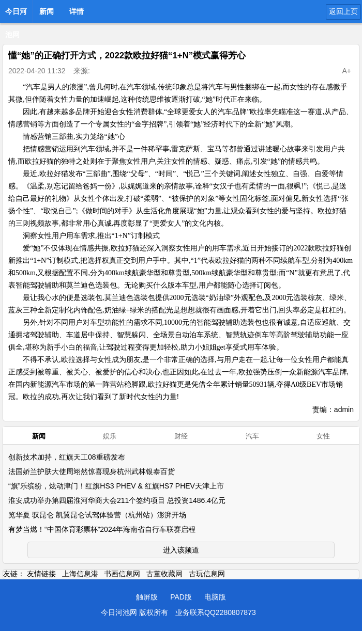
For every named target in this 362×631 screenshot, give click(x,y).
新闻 (46, 11)
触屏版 (147, 597)
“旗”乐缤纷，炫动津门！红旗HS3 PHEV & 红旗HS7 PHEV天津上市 (116, 486)
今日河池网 (16, 14)
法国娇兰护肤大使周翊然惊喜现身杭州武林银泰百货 (91, 471)
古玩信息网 (207, 574)
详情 (76, 11)
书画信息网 (122, 574)
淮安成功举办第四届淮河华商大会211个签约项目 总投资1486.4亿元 (116, 500)
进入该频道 (181, 550)
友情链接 (41, 574)
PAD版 (181, 597)
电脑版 (215, 597)
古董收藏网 (164, 574)
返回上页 (343, 11)
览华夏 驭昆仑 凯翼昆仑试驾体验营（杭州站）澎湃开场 (97, 515)
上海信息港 (80, 574)
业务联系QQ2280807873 (215, 612)
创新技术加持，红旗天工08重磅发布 (66, 457)
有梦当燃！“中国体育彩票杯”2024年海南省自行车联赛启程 (101, 529)
